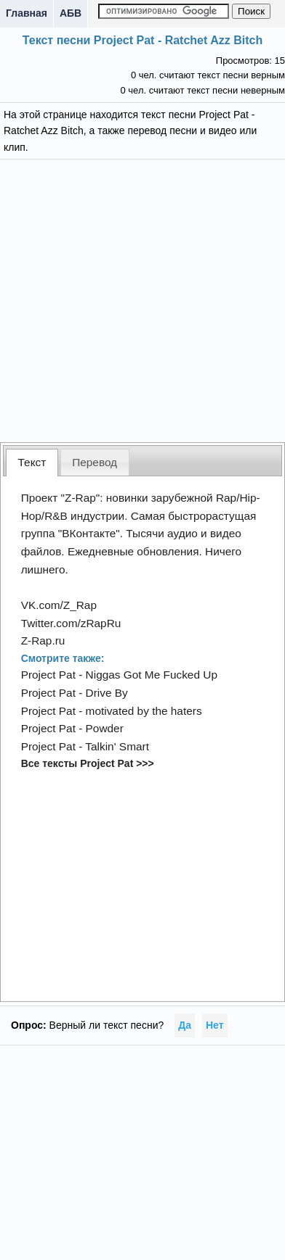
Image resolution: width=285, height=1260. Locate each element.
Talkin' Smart (117, 746)
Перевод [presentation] (94, 462)
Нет (215, 1025)
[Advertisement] (143, 299)
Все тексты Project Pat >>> (87, 763)
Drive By (107, 693)
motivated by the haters (144, 711)
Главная (26, 13)
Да (184, 1025)
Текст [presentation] (32, 462)
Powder (105, 728)
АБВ (70, 13)
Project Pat (48, 674)
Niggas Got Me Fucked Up (151, 674)
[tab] (32, 462)
